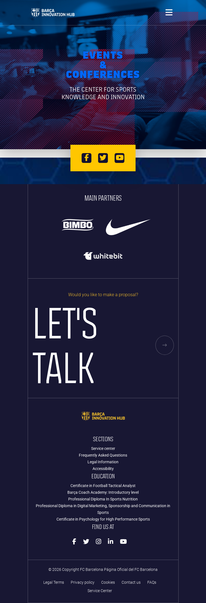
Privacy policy (82, 582)
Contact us (131, 582)
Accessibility (103, 468)
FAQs (151, 582)
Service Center (99, 590)
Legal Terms (53, 582)
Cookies (108, 582)
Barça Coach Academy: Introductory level (103, 492)
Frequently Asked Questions (103, 455)
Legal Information (103, 462)
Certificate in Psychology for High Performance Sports (103, 519)
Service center (103, 448)
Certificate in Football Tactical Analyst (103, 485)
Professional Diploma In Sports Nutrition (103, 499)
